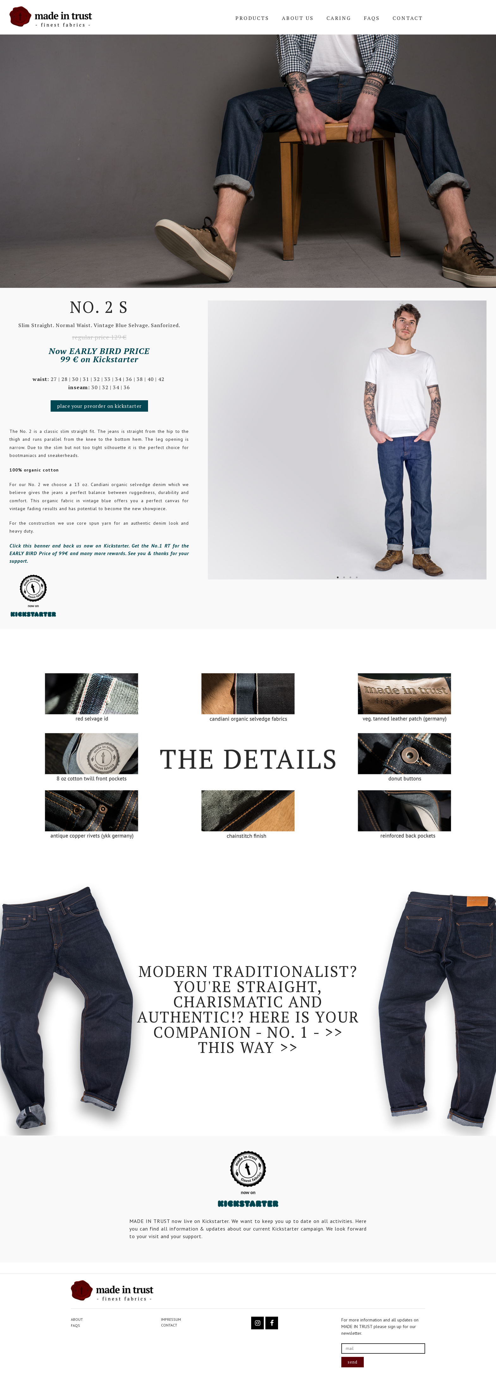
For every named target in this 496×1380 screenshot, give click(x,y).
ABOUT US (298, 18)
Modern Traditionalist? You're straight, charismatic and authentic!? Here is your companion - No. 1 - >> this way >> (248, 1009)
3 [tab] (350, 577)
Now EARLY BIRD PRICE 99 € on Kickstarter (99, 354)
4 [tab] (357, 577)
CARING (338, 18)
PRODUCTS (252, 18)
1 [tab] (338, 577)
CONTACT (408, 18)
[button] (99, 406)
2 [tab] (344, 577)
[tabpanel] (347, 439)
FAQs (372, 18)
